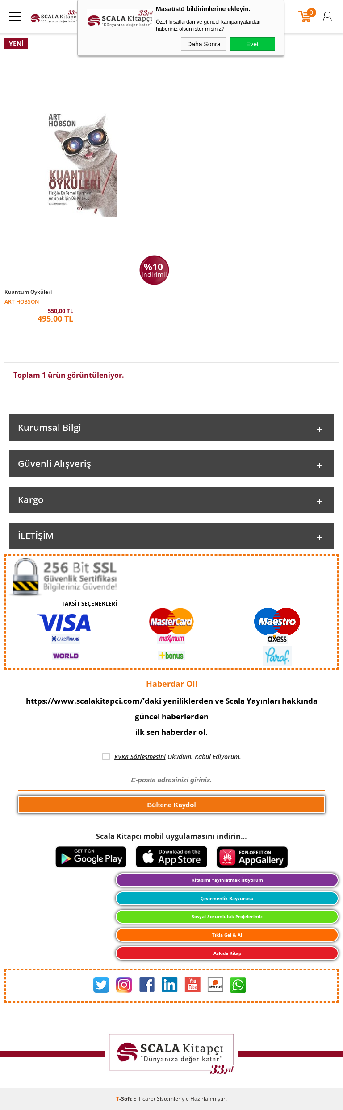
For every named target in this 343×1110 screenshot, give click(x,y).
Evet (252, 44)
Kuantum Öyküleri (28, 292)
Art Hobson (21, 301)
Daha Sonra (204, 44)
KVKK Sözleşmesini (140, 756)
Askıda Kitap (227, 953)
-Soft (124, 1098)
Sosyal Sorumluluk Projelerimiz (227, 916)
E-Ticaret (144, 1098)
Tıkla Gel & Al (227, 935)
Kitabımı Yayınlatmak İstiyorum (227, 880)
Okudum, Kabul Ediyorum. (171, 756)
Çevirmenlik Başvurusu (227, 898)
